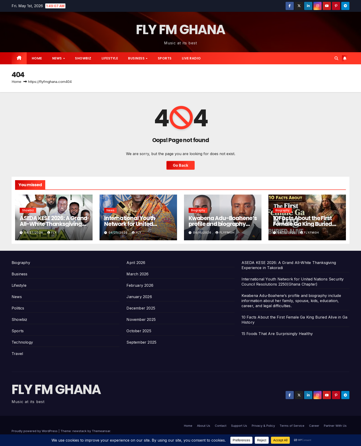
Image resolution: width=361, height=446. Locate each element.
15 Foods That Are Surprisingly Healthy (277, 333)
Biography (198, 210)
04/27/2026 (34, 232)
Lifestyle (110, 58)
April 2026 (135, 262)
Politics (18, 308)
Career (314, 425)
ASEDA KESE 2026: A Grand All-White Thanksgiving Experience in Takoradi (53, 224)
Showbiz (83, 58)
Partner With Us (335, 425)
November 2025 (141, 319)
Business (136, 58)
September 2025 (141, 342)
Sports (165, 58)
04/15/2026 (202, 232)
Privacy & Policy (263, 425)
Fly (52, 232)
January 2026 (139, 296)
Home (37, 58)
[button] (336, 58)
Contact (220, 425)
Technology (22, 342)
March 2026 (137, 274)
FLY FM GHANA (180, 29)
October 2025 (138, 331)
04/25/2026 (119, 232)
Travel (17, 353)
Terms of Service (292, 425)
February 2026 (139, 285)
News (57, 58)
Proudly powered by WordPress (35, 431)
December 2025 (140, 308)
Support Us (239, 425)
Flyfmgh (225, 232)
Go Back (180, 165)
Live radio (191, 58)
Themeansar (101, 431)
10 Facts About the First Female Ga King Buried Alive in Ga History (302, 224)
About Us (203, 425)
